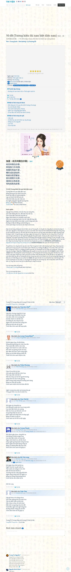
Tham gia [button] (48, 5)
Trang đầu (8, 304)
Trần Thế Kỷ (24, 399)
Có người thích (16, 462)
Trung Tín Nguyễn (14, 555)
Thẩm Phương (25, 365)
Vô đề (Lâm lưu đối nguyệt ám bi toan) (17, 273)
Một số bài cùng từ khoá (16, 102)
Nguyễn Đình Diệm (15, 569)
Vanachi (15, 129)
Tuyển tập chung (13, 89)
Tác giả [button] (37, 5)
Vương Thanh (24, 428)
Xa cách (10, 107)
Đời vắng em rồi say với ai (16, 105)
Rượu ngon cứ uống (12, 267)
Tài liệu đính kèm (15, 99)
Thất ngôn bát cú (18, 78)
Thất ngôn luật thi (29, 91)
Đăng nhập (61, 5)
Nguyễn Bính (21, 110)
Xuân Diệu (16, 107)
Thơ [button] (43, 5)
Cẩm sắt (10, 118)
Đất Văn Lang (24, 457)
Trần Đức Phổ (25, 307)
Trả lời (11, 95)
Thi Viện (10, 1)
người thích (12, 83)
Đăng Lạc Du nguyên (14, 122)
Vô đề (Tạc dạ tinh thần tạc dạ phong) (19, 120)
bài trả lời (11, 81)
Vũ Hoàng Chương (29, 105)
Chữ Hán (16, 76)
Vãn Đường (15, 80)
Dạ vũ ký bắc (12, 125)
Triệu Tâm (23, 491)
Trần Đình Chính (25, 112)
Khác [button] (55, 5)
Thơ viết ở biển (12, 109)
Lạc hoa (10, 123)
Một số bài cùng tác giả (15, 115)
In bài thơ (12, 97)
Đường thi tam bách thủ (15, 91)
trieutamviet (19, 493)
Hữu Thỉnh (21, 109)
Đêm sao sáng (12, 110)
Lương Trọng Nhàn (27, 336)
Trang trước (14, 304)
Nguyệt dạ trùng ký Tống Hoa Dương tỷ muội (18, 242)
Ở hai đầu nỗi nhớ (13, 112)
